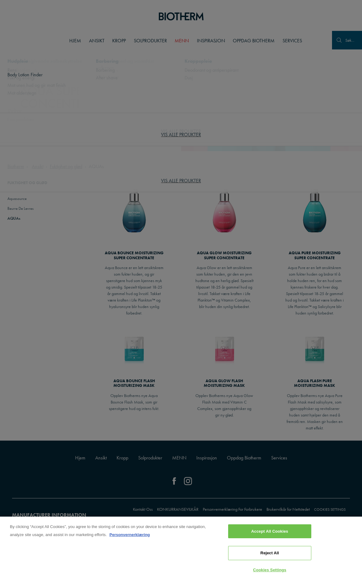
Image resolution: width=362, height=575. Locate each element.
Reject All (269, 559)
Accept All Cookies (269, 537)
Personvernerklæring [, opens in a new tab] (129, 541)
